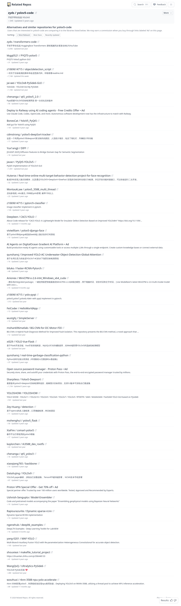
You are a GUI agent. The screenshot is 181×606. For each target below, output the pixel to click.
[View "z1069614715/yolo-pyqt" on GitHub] (37, 294)
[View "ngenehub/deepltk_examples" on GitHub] (44, 525)
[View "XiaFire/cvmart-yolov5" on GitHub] (36, 430)
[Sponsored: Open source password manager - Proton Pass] (90, 370)
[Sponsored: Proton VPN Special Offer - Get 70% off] (90, 488)
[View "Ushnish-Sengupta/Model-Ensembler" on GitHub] (54, 497)
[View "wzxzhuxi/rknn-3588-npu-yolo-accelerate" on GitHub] (58, 580)
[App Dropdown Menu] (171, 4)
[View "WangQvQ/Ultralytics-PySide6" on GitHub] (45, 566)
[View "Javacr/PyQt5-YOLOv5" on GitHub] (35, 162)
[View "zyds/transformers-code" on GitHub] (38, 42)
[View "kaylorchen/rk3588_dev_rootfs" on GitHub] (46, 444)
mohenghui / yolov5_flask (22, 420)
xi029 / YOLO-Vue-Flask (20, 341)
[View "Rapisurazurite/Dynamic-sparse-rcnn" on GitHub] (53, 511)
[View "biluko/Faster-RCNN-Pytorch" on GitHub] (43, 268)
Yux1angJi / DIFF (16, 148)
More (168, 12)
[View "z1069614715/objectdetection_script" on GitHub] (53, 69)
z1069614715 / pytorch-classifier (26, 203)
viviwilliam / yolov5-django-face (25, 230)
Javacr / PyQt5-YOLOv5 (20, 162)
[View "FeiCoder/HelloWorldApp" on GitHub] (39, 308)
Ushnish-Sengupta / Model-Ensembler (29, 497)
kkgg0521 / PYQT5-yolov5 (22, 55)
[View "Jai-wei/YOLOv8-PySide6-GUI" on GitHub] (43, 83)
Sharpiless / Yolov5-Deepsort (24, 379)
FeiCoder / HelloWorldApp (22, 308)
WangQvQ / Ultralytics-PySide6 (25, 566)
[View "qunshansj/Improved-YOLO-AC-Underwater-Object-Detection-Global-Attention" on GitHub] (103, 254)
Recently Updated (52, 35)
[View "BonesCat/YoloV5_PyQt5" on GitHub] (38, 121)
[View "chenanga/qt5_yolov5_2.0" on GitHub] (40, 97)
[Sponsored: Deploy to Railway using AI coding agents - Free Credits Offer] (90, 111)
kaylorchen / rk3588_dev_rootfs (25, 444)
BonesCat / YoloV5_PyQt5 (22, 120)
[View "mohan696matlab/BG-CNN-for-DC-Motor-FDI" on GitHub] (63, 328)
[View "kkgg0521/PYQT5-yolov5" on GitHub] (39, 55)
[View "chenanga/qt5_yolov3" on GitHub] (35, 454)
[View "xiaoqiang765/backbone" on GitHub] (38, 463)
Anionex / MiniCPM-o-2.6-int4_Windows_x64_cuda (36, 278)
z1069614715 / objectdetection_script (29, 69)
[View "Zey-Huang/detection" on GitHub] (35, 407)
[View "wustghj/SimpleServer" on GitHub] (36, 318)
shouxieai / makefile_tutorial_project (28, 552)
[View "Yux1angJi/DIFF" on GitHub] (28, 148)
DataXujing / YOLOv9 (19, 473)
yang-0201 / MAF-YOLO (20, 538)
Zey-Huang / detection (20, 406)
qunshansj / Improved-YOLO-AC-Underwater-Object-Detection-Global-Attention (54, 254)
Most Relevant (23, 35)
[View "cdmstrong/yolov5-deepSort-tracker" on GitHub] (52, 134)
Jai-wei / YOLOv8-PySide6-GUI (24, 83)
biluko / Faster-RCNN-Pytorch (24, 268)
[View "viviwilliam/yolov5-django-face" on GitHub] (46, 230)
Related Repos (21, 4)
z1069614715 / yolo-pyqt (21, 294)
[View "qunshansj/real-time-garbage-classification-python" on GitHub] (70, 355)
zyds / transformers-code (22, 41)
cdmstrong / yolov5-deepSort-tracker (29, 134)
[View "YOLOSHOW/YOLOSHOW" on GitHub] (39, 393)
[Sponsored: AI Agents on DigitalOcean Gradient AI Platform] (90, 245)
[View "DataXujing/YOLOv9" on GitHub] (33, 473)
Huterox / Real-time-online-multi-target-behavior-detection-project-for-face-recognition (59, 175)
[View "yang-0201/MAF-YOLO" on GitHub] (36, 538)
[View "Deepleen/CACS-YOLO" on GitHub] (36, 217)
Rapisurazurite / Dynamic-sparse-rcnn (29, 511)
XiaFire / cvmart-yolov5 (20, 430)
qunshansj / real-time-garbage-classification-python (37, 355)
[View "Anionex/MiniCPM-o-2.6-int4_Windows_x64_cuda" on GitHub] (67, 278)
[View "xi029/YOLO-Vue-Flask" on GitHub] (36, 341)
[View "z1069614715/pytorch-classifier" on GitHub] (47, 203)
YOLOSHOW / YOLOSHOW (22, 393)
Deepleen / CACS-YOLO (20, 216)
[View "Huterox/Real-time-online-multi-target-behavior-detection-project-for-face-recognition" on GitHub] (112, 175)
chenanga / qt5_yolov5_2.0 (22, 96)
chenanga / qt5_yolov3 (20, 453)
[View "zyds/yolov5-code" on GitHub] (36, 13)
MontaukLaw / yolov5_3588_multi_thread (31, 189)
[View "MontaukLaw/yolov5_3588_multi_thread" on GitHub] (57, 189)
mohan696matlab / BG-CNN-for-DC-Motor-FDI (34, 328)
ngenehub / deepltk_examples (25, 524)
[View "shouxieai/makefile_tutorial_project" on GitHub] (52, 552)
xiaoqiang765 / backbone (22, 463)
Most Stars (38, 35)
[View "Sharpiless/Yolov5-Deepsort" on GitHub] (42, 379)
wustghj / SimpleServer (20, 318)
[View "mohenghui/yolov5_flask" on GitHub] (39, 420)
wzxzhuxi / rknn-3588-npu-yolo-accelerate (32, 579)
